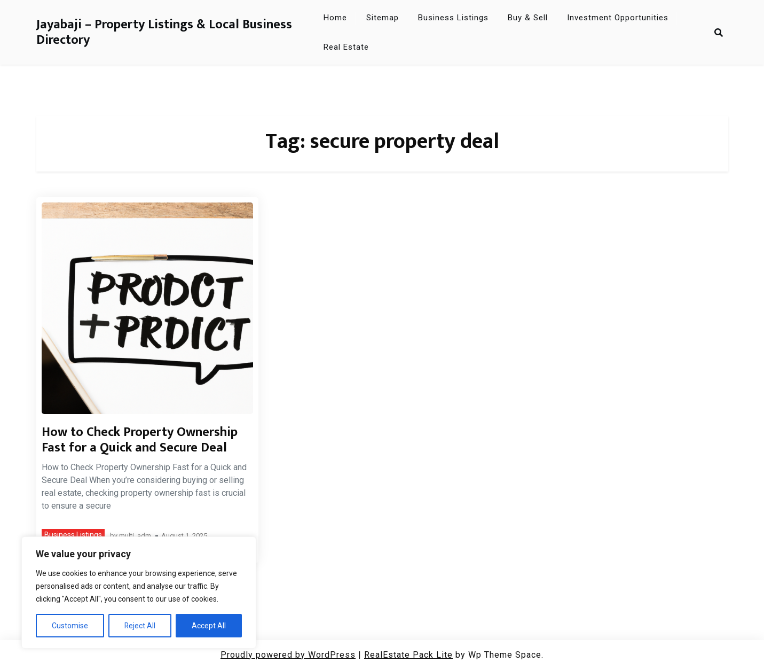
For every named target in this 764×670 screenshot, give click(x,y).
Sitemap (382, 17)
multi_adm (135, 536)
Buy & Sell (528, 17)
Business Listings (453, 17)
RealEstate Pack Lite (408, 655)
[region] (138, 592)
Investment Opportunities (617, 17)
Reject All (140, 625)
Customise (70, 625)
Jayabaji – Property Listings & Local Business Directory (164, 32)
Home (335, 17)
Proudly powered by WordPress (288, 655)
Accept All (209, 625)
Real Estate (346, 47)
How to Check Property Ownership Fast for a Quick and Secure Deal (140, 440)
